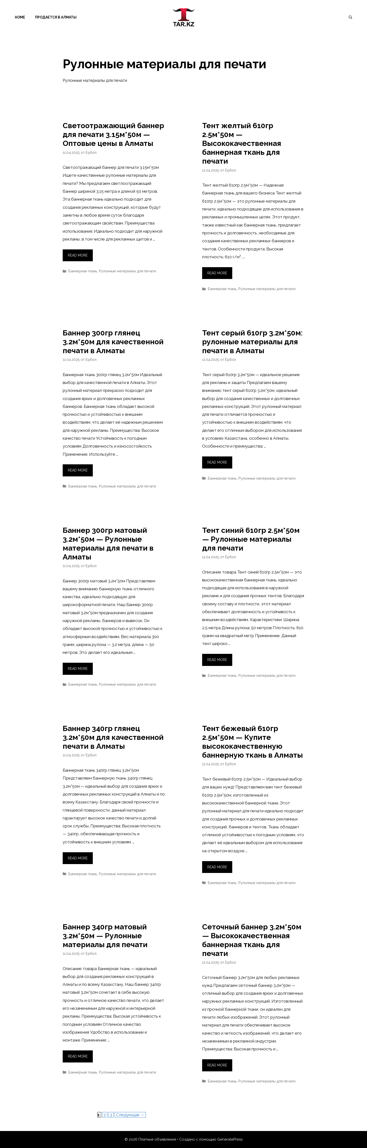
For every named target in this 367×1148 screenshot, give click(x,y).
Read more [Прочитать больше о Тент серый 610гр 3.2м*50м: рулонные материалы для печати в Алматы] (217, 462)
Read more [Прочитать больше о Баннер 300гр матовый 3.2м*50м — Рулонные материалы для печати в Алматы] (78, 669)
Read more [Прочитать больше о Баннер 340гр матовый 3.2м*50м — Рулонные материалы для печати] (78, 1056)
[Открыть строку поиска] (350, 17)
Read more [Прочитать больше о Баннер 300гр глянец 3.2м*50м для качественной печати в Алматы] (78, 470)
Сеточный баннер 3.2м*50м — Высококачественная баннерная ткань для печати (251, 940)
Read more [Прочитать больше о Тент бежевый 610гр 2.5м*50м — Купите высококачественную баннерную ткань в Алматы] (217, 867)
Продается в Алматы (56, 17)
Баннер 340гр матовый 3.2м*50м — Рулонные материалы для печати (105, 935)
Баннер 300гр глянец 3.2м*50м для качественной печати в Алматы (113, 342)
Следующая (130, 1114)
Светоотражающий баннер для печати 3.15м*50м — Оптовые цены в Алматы (113, 134)
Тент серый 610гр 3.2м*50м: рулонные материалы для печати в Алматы (252, 342)
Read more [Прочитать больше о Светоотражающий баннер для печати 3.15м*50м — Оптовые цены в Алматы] (78, 255)
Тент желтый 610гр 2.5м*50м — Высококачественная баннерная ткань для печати (241, 143)
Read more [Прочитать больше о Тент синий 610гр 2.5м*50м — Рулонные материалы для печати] (217, 660)
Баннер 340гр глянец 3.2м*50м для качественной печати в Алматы (113, 737)
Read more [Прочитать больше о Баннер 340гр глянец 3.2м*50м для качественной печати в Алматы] (78, 858)
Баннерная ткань (82, 271)
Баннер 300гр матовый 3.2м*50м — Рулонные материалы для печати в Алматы (108, 543)
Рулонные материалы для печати (127, 271)
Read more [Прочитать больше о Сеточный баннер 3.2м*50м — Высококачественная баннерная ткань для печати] (217, 1065)
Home (20, 17)
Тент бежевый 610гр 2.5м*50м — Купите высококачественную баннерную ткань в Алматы (252, 741)
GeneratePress (230, 1139)
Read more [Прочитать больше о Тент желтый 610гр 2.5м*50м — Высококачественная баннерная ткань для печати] (217, 273)
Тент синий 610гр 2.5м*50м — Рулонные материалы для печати (251, 539)
